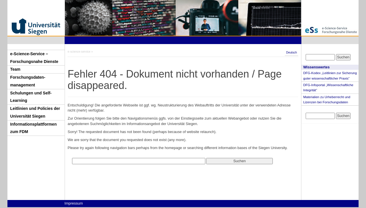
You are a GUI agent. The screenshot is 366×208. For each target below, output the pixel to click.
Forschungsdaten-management (27, 81)
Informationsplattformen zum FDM (33, 128)
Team (15, 69)
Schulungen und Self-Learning (31, 97)
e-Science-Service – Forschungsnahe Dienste (34, 57)
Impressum (74, 203)
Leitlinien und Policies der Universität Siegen (35, 112)
